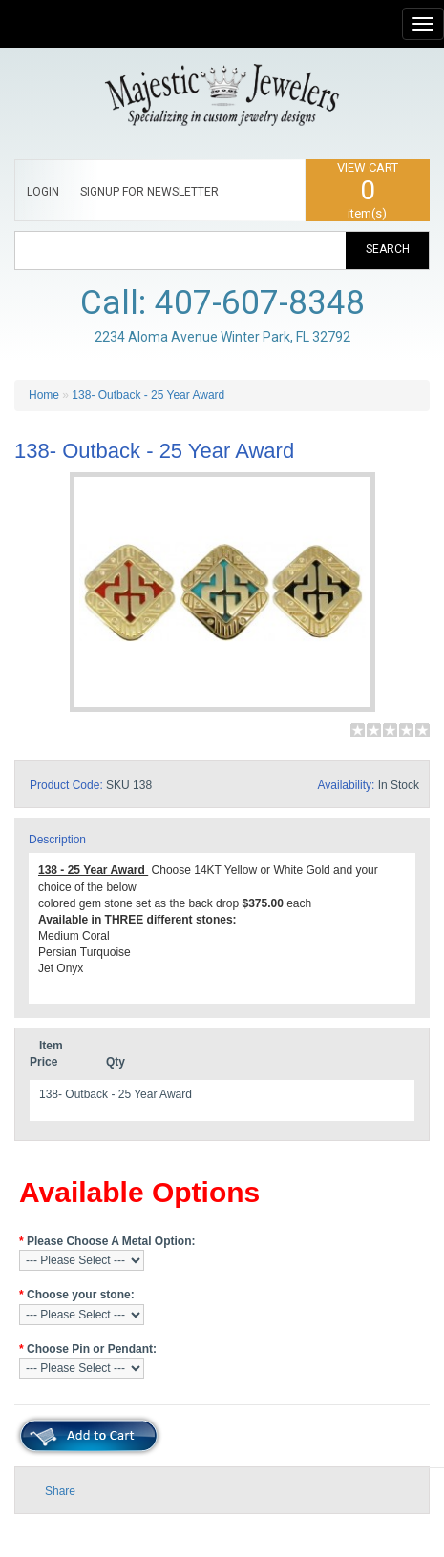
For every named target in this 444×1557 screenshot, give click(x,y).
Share (60, 1491)
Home (44, 395)
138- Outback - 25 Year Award (148, 395)
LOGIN (43, 191)
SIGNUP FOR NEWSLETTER (149, 191)
